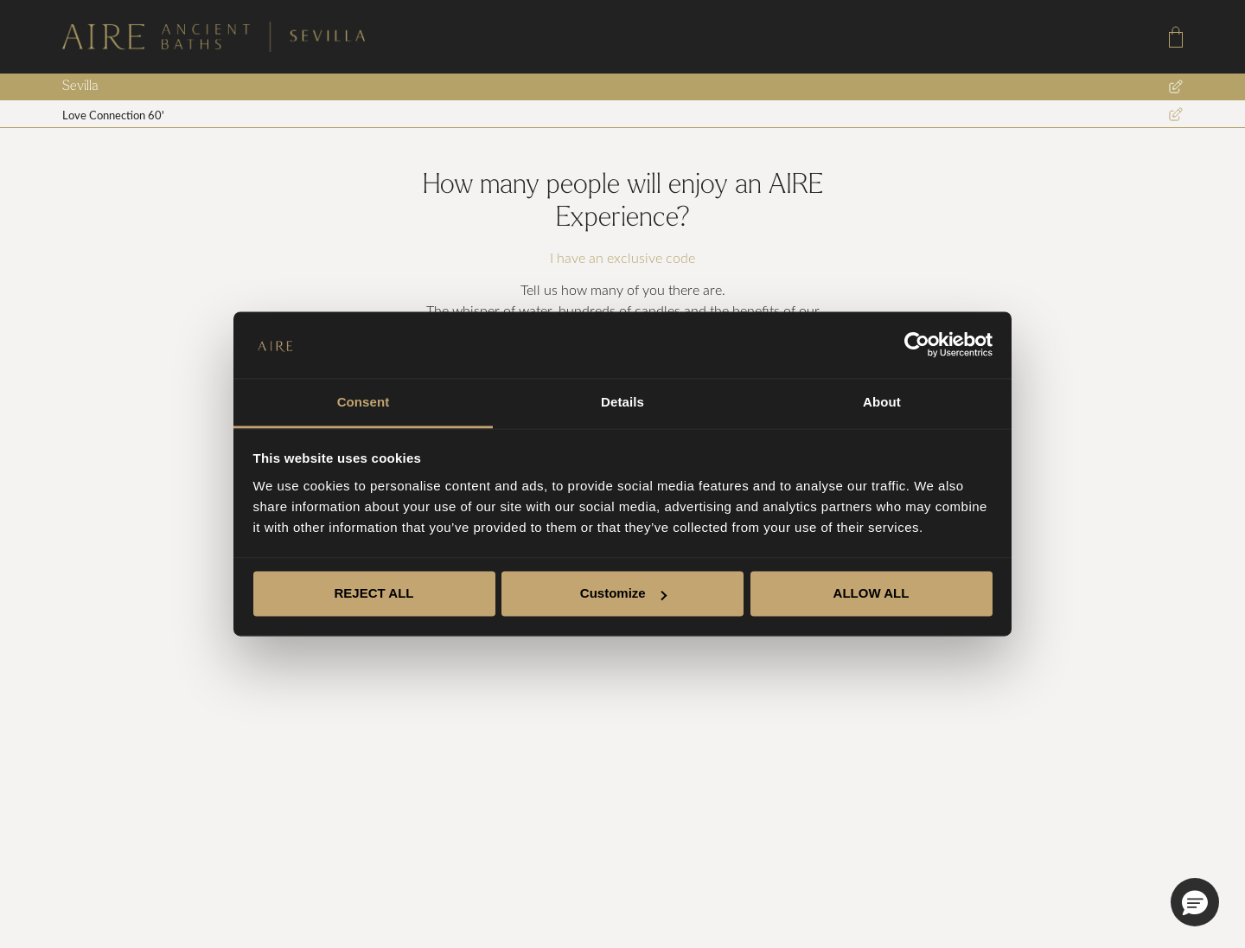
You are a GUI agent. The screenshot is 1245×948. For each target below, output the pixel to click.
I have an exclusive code (622, 258)
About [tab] (882, 401)
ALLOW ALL (871, 593)
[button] (1195, 902)
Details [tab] (622, 401)
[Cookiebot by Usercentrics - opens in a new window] (917, 345)
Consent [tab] (363, 401)
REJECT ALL (374, 593)
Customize (623, 593)
